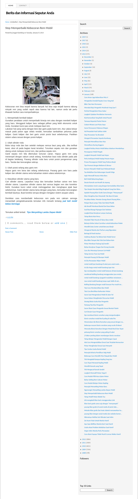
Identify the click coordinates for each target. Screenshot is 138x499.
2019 (84, 37)
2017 (84, 40)
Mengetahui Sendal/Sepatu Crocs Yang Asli (99, 101)
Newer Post (9, 232)
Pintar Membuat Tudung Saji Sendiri (96, 244)
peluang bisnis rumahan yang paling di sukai (99, 332)
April (85, 84)
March (86, 88)
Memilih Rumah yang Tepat (93, 366)
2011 (84, 443)
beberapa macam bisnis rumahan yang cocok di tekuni (102, 325)
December (87, 57)
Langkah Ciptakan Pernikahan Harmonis (97, 114)
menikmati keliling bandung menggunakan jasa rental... (103, 274)
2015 (84, 47)
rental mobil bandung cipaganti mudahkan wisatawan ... (103, 278)
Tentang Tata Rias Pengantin (93, 305)
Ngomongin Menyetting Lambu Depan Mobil (99, 390)
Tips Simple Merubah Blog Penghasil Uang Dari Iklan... (102, 189)
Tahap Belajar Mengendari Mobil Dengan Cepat (100, 339)
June (85, 77)
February (87, 91)
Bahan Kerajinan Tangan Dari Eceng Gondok (99, 247)
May (85, 81)
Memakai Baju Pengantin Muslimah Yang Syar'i (100, 108)
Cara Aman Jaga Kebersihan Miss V (96, 97)
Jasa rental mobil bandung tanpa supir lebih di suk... (102, 281)
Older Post (73, 232)
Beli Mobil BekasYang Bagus (93, 179)
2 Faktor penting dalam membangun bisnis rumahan (102, 336)
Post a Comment (11, 228)
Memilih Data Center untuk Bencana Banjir (99, 227)
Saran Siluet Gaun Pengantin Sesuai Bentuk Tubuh (101, 308)
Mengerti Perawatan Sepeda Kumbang (97, 138)
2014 (84, 51)
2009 (84, 450)
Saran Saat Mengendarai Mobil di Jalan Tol (98, 295)
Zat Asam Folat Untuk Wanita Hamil (96, 421)
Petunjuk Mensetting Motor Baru (95, 387)
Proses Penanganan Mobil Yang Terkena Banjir (100, 162)
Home (10, 6)
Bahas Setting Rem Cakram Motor (95, 380)
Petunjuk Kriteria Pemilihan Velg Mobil (97, 353)
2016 (84, 44)
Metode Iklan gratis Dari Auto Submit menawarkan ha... (103, 410)
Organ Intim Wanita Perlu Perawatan (96, 431)
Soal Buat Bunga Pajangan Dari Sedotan (97, 210)
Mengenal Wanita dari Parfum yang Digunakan (100, 230)
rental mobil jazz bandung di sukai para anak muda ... (102, 264)
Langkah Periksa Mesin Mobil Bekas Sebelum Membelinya (104, 148)
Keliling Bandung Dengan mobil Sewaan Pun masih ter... (103, 285)
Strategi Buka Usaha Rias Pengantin (96, 302)
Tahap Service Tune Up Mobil (94, 254)
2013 (84, 54)
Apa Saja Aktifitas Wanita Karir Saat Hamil (98, 424)
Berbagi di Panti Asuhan (92, 233)
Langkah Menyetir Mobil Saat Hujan (96, 155)
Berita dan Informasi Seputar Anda (30, 13)
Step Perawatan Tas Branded (94, 135)
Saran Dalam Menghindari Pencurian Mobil (99, 298)
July (85, 74)
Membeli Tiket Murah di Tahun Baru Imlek (98, 220)
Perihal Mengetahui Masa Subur (95, 111)
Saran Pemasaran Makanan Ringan (96, 128)
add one (60, 223)
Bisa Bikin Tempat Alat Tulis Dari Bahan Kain (99, 240)
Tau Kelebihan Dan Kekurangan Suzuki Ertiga (99, 172)
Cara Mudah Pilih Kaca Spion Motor (96, 376)
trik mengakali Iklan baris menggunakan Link (99, 400)
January (87, 94)
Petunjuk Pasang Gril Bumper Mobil (96, 257)
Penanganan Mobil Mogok (93, 152)
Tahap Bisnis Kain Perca (92, 216)
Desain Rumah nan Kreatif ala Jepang (97, 182)
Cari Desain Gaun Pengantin (93, 312)
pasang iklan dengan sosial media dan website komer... (103, 414)
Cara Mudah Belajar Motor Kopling (96, 383)
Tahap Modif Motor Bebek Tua (94, 397)
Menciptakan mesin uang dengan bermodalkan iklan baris (104, 186)
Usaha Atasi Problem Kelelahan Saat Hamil (98, 427)
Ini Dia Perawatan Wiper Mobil (94, 261)
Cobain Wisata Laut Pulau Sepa (94, 125)
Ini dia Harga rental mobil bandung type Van (99, 267)
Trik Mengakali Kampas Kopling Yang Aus (98, 359)
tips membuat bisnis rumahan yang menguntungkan (102, 315)
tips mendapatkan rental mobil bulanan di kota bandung (103, 271)
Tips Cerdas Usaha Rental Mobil (95, 349)
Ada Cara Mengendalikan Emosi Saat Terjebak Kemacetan (104, 342)
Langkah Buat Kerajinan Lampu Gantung (98, 213)
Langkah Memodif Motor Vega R (95, 373)
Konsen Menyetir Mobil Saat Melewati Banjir (99, 169)
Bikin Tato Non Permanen (93, 104)
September (88, 67)
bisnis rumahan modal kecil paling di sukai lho (100, 319)
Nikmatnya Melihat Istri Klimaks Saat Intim (98, 417)
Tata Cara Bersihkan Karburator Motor (97, 291)
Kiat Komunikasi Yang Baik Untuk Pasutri (98, 118)
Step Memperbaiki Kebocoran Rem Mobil (29, 28)
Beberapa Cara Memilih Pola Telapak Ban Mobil (100, 356)
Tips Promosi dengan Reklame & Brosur (97, 165)
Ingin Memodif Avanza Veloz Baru (95, 176)
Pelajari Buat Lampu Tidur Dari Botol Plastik (99, 203)
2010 (84, 446)
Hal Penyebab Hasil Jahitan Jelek (95, 131)
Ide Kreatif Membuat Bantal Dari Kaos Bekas (99, 206)
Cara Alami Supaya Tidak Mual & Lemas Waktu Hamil (102, 434)
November (87, 60)
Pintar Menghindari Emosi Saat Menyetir (98, 346)
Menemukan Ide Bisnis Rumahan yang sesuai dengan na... (104, 322)
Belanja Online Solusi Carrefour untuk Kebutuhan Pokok (103, 223)
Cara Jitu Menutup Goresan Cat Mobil (97, 250)
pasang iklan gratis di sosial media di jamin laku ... (101, 407)
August (86, 71)
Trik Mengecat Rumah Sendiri (94, 370)
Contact (23, 6)
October (87, 64)
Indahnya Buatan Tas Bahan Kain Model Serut (99, 237)
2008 (84, 453)
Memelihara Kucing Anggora (94, 145)
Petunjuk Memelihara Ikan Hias (95, 142)
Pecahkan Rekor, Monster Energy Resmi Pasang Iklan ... (103, 199)
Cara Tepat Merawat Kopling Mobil (96, 363)
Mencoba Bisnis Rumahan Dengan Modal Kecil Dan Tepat (103, 329)
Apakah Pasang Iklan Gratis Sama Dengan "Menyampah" (103, 193)
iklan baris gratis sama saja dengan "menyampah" (101, 404)
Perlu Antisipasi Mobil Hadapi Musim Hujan (99, 159)
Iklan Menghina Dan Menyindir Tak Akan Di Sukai (101, 196)
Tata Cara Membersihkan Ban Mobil (96, 288)
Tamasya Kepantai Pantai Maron (95, 121)
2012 (84, 439)
